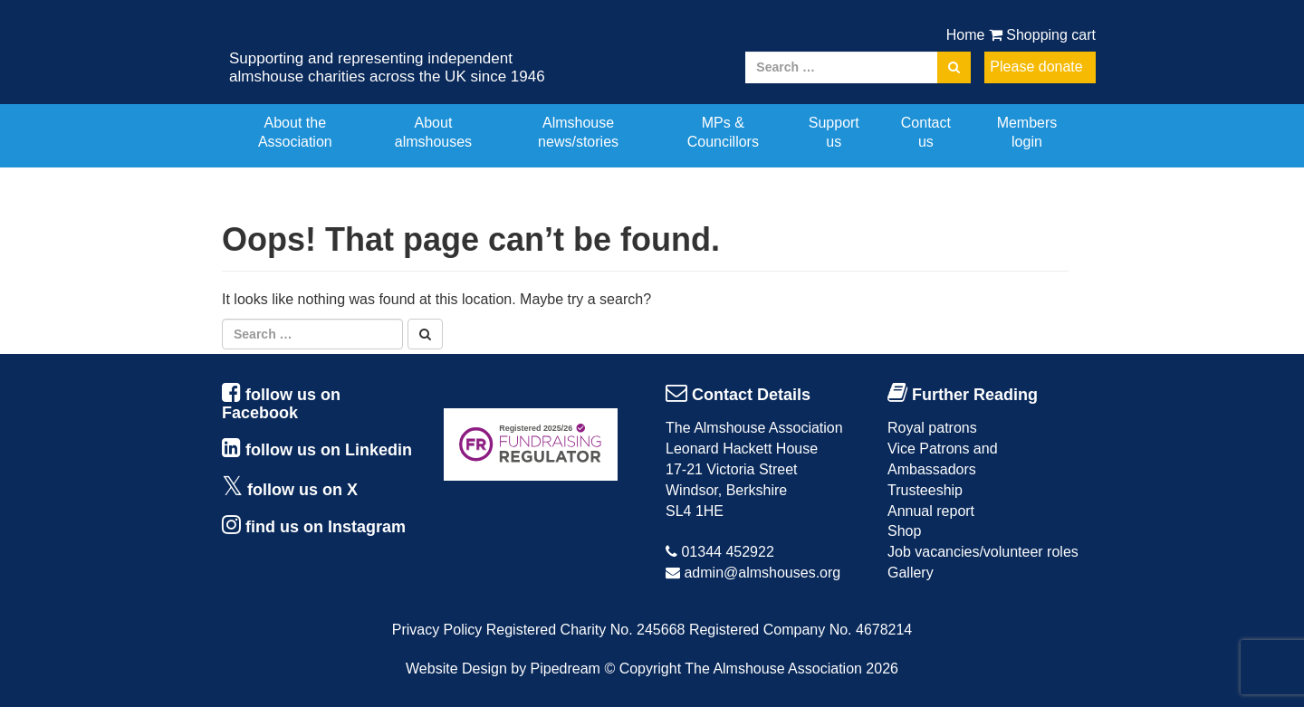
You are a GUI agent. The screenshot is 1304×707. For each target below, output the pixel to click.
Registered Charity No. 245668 (586, 629)
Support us (834, 132)
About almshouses (433, 132)
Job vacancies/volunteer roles (983, 551)
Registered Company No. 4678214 (800, 629)
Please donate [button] (1036, 66)
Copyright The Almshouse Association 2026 (758, 668)
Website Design (456, 668)
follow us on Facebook (281, 404)
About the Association (295, 132)
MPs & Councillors (723, 132)
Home (965, 35)
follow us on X (302, 490)
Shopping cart (1042, 35)
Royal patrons (932, 427)
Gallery (910, 572)
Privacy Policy (437, 629)
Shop (904, 531)
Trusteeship (925, 490)
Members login (1027, 132)
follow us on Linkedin (328, 450)
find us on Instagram (325, 527)
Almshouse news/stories (578, 132)
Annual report (930, 511)
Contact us (926, 132)
